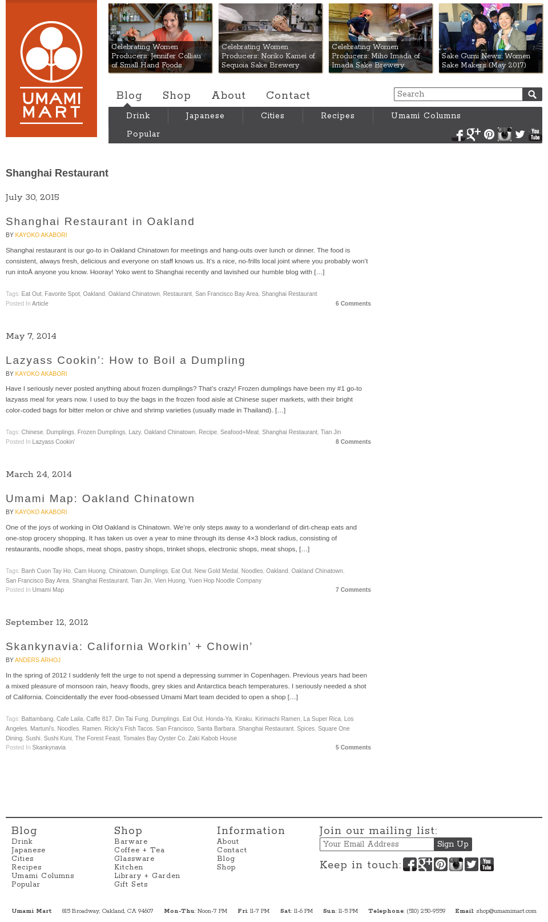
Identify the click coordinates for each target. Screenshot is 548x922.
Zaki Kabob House (212, 738)
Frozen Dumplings (102, 432)
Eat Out (32, 294)
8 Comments (353, 442)
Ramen (91, 728)
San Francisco (175, 728)
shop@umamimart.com (506, 911)
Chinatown (123, 571)
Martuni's (42, 728)
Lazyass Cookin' (54, 442)
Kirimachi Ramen (277, 719)
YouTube (535, 134)
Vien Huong (170, 581)
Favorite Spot (62, 294)
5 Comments (353, 747)
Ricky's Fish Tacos (128, 728)
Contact (288, 96)
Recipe (208, 432)
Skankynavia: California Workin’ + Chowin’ (129, 646)
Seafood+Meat (239, 432)
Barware (131, 841)
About (228, 96)
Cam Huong (90, 571)
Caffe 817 (99, 719)
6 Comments (353, 303)
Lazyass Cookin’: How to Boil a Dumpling (125, 360)
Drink (138, 116)
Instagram (504, 134)
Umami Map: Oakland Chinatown (100, 498)
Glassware (134, 859)
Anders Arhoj (38, 660)
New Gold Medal (216, 571)
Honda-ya (219, 719)
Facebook (458, 134)
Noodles (252, 571)
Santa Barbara (216, 728)
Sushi (33, 738)
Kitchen (128, 867)
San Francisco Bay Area (227, 294)
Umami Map (49, 590)
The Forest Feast (97, 738)
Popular (143, 134)
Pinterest (489, 134)
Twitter (520, 134)
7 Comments (353, 590)
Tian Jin (331, 432)
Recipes (338, 116)
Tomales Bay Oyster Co (154, 738)
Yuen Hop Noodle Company (224, 581)
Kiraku (243, 719)
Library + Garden (147, 876)
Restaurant (177, 294)
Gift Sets (131, 884)
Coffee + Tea (139, 850)
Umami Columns (426, 116)
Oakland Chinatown (134, 294)
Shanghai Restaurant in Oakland (100, 221)
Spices (306, 728)
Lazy (134, 432)
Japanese (205, 116)
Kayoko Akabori (41, 235)
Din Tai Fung (131, 719)
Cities (273, 116)
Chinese (32, 432)
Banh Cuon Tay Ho (46, 571)
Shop (177, 96)
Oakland (94, 294)
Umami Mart (51, 68)
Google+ (474, 134)
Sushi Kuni (58, 738)
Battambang (38, 719)
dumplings (60, 432)
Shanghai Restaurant (289, 294)
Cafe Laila (70, 719)
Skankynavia (49, 747)
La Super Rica (321, 719)
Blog (129, 96)
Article (40, 303)
